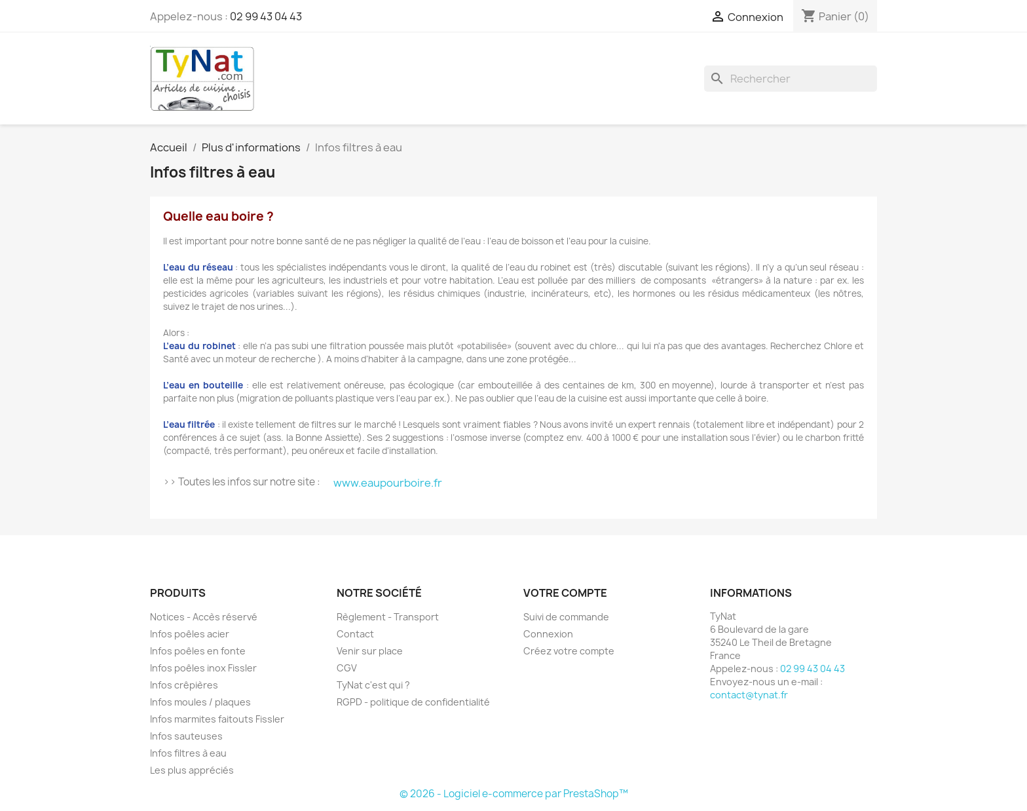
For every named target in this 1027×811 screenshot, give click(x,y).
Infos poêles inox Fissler (203, 668)
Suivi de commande (566, 617)
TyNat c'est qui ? (373, 685)
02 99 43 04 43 (266, 16)
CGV (347, 668)
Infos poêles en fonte (198, 651)
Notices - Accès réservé (203, 617)
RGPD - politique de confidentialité (413, 702)
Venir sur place (370, 651)
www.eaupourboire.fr (387, 483)
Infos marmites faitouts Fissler (217, 719)
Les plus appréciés (192, 770)
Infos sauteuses (186, 736)
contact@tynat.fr (749, 694)
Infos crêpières (184, 685)
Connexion (548, 634)
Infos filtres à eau (188, 753)
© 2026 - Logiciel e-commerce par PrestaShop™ (514, 794)
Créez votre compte (568, 651)
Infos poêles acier (189, 634)
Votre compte (565, 593)
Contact (355, 634)
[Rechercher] (790, 79)
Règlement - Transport (388, 617)
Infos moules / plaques (200, 702)
